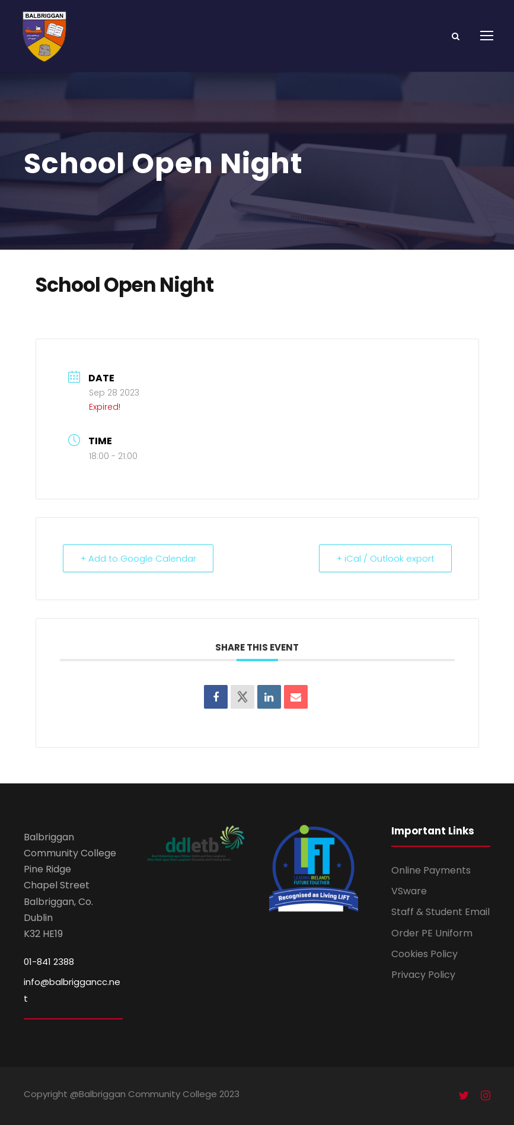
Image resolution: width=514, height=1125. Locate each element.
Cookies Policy (424, 954)
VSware (409, 891)
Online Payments (431, 870)
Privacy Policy (423, 974)
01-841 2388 (49, 961)
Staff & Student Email (440, 912)
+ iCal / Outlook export (385, 558)
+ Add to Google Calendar (138, 558)
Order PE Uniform (432, 933)
